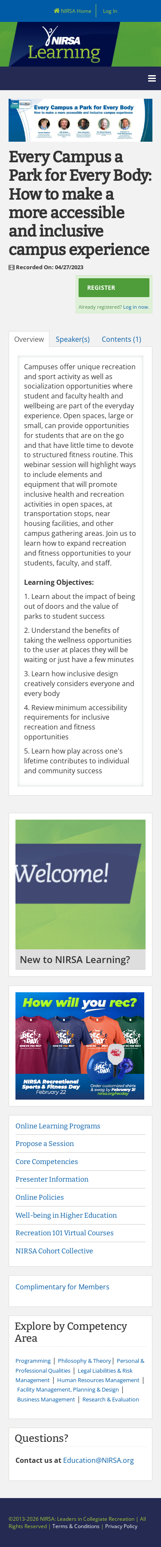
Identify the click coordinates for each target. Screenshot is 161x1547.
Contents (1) (121, 339)
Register (101, 287)
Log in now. (136, 307)
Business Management (46, 1399)
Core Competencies (47, 1162)
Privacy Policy (121, 1526)
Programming (33, 1361)
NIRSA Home (70, 11)
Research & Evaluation (110, 1399)
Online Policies (39, 1197)
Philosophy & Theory (84, 1361)
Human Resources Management (98, 1380)
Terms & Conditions (76, 1526)
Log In (110, 11)
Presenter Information (51, 1179)
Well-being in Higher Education (66, 1215)
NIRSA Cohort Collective (54, 1251)
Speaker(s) (73, 339)
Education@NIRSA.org (98, 1460)
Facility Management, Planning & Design (68, 1389)
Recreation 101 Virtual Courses (64, 1233)
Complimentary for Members (62, 1287)
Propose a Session (44, 1144)
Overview (29, 339)
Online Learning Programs (57, 1126)
